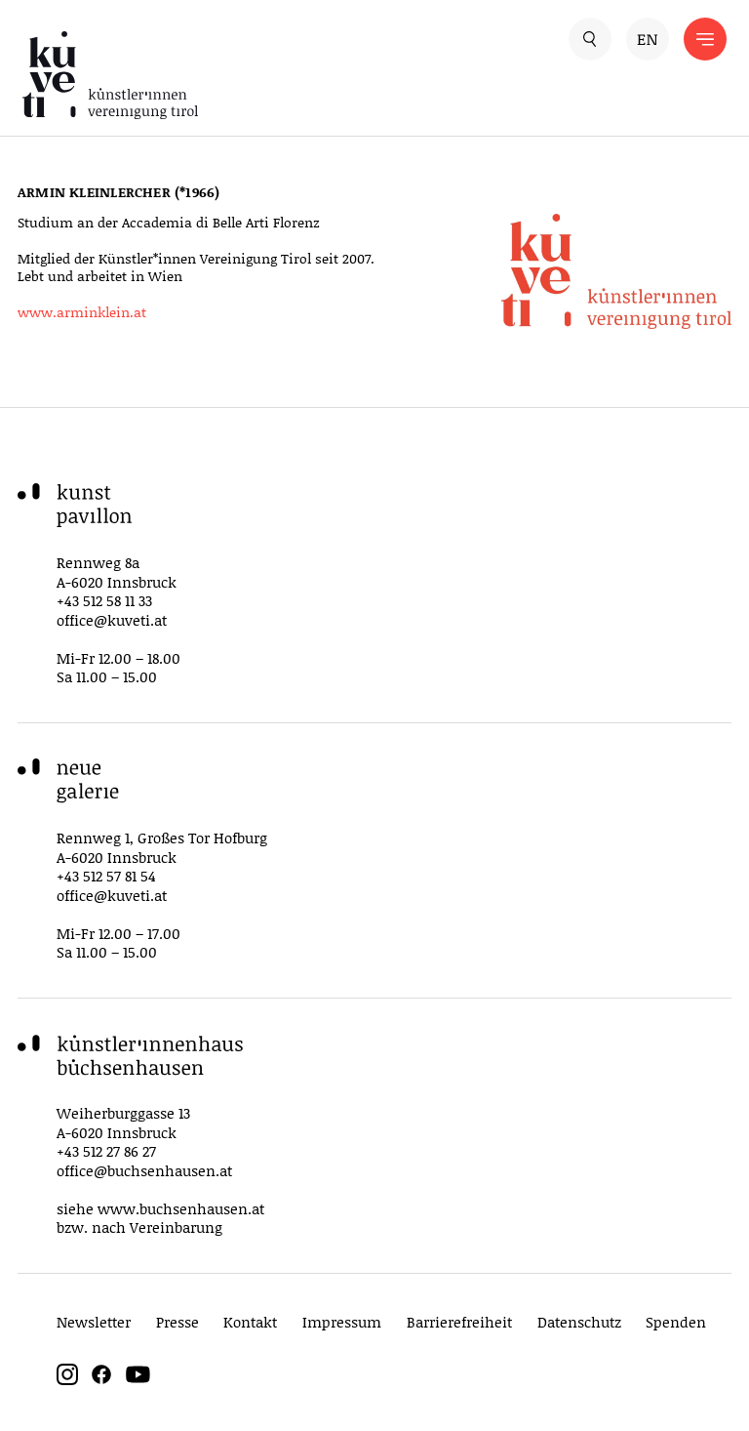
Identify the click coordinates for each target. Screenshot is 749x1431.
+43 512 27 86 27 (106, 1151)
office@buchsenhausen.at (144, 1170)
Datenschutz (579, 1321)
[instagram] (67, 1380)
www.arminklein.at (82, 312)
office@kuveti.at (112, 620)
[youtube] (138, 1380)
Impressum (341, 1321)
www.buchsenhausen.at (181, 1208)
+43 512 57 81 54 (106, 875)
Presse (177, 1321)
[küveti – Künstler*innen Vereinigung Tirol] (198, 75)
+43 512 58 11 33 (104, 600)
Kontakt (250, 1321)
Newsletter (94, 1321)
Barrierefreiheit (459, 1321)
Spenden (676, 1321)
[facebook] (101, 1380)
